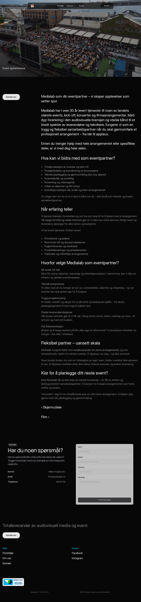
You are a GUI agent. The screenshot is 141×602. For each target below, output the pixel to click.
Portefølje (8, 553)
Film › (45, 417)
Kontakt (7, 563)
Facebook (77, 553)
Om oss (7, 558)
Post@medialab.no (56, 477)
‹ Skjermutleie (51, 407)
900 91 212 (60, 482)
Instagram (77, 558)
